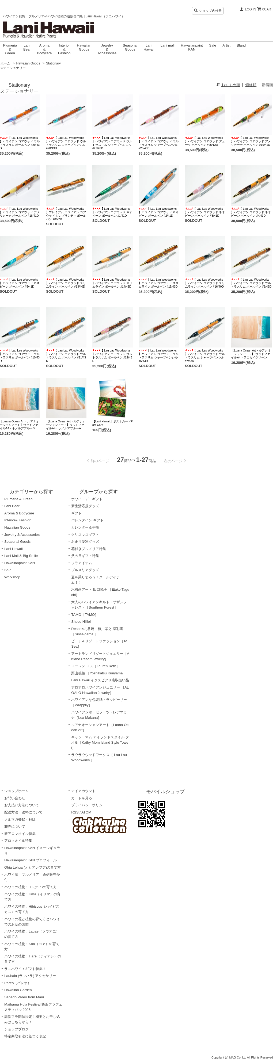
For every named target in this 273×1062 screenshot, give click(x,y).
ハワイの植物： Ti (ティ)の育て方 (30, 887)
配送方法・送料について (23, 812)
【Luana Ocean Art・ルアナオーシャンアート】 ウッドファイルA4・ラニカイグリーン (250, 354)
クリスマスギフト (85, 535)
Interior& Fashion (17, 520)
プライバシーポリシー (88, 805)
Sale (212, 45)
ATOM (86, 812)
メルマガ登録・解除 (20, 819)
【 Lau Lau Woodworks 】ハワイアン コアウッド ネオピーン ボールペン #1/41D (112, 212)
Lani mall (168, 45)
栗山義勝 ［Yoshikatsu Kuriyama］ (98, 673)
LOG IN (250, 9)
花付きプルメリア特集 (88, 549)
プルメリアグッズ (85, 570)
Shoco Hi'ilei (81, 622)
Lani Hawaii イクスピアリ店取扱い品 (100, 680)
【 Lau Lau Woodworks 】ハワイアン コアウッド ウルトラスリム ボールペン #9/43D (251, 283)
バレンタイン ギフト (87, 520)
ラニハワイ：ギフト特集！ (25, 969)
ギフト (76, 513)
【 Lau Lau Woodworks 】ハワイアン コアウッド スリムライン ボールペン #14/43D (112, 283)
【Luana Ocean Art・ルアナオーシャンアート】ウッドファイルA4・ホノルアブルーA (65, 425)
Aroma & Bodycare (44, 49)
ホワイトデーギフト (87, 499)
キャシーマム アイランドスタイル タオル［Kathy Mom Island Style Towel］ (100, 742)
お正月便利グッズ (85, 542)
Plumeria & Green (10, 49)
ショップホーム (16, 791)
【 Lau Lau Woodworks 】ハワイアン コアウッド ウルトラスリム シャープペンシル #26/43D (159, 143)
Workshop (12, 577)
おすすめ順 (230, 85)
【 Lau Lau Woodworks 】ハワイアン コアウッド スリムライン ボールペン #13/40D (66, 283)
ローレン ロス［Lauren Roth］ (95, 666)
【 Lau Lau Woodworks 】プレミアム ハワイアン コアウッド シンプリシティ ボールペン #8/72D (66, 214)
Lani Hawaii (13, 549)
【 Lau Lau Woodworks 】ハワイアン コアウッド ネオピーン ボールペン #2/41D (159, 212)
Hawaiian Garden (18, 990)
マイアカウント (83, 791)
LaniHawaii (149, 47)
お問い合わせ (14, 798)
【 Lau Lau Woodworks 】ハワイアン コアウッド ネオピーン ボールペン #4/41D (251, 212)
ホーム (5, 63)
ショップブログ (16, 1029)
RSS (74, 812)
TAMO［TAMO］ (84, 615)
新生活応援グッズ (85, 506)
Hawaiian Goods (84, 47)
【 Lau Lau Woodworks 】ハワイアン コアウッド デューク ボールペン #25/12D (205, 141)
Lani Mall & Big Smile (21, 556)
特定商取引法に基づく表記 (25, 1036)
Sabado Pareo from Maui (24, 997)
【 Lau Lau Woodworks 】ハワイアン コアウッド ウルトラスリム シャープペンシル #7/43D (205, 355)
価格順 (250, 85)
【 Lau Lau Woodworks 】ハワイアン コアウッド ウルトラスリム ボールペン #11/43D (66, 355)
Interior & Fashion (64, 49)
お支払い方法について (21, 805)
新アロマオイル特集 (20, 834)
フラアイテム (81, 563)
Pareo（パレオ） (17, 983)
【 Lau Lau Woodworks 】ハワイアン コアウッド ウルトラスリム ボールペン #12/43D (112, 355)
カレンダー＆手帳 (85, 527)
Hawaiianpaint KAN (192, 47)
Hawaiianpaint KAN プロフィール (30, 860)
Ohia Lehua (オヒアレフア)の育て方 (32, 867)
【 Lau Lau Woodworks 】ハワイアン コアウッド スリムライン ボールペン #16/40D (205, 283)
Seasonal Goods (130, 47)
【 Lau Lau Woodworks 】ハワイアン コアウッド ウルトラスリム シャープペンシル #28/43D (66, 143)
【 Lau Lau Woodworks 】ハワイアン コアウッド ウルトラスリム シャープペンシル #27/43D (112, 143)
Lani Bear (27, 47)
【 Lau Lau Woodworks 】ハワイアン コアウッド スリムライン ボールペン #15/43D (159, 283)
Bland (241, 45)
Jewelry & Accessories (107, 49)
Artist (226, 45)
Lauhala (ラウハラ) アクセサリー (30, 976)
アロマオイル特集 (18, 841)
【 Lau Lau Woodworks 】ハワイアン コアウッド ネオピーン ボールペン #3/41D (205, 212)
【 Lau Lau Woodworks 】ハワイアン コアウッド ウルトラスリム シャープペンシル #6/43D (159, 355)
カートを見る (81, 798)
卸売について (14, 826)
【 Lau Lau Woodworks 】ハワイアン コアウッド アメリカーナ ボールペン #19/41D (251, 141)
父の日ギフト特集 (85, 556)
